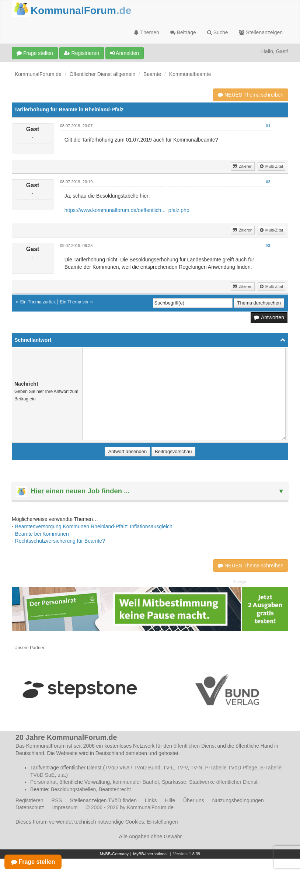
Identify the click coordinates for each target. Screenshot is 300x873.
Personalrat (43, 782)
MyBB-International (150, 854)
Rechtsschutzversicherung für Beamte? (60, 541)
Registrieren (81, 53)
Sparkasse (174, 782)
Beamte (152, 74)
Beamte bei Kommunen (42, 534)
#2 (268, 182)
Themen (146, 32)
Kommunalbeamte (190, 74)
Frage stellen (35, 53)
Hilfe (170, 800)
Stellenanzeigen (261, 32)
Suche (217, 32)
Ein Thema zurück (38, 302)
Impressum (65, 807)
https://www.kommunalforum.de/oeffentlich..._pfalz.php (126, 210)
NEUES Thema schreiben (250, 95)
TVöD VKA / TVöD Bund (132, 768)
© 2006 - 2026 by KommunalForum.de (130, 807)
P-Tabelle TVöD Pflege (231, 768)
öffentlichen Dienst (195, 746)
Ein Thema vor (74, 302)
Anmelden (124, 53)
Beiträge (183, 32)
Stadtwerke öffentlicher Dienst (223, 782)
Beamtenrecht (115, 789)
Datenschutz (29, 807)
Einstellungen (162, 822)
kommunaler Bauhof (136, 782)
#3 (268, 245)
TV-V (182, 768)
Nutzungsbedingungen (238, 800)
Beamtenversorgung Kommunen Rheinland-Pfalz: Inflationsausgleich (93, 526)
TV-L (168, 768)
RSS (56, 800)
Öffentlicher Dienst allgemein (103, 74)
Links (151, 800)
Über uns (193, 800)
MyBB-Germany (114, 854)
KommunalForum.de (38, 74)
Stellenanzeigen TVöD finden (103, 800)
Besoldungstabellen (73, 789)
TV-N (196, 768)
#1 (268, 126)
